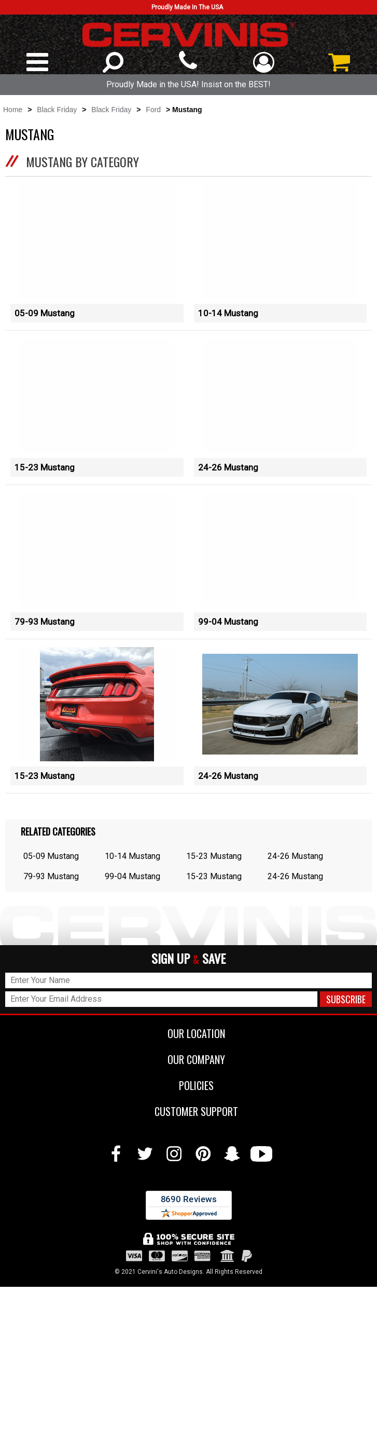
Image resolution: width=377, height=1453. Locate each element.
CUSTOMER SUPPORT (188, 1277)
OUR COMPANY (188, 1225)
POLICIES (188, 1251)
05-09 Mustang (45, 313)
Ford (153, 109)
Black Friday (57, 109)
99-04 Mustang (228, 704)
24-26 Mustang (228, 509)
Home (12, 109)
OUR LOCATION (188, 1199)
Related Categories (58, 997)
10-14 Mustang (228, 313)
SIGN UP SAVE (188, 1125)
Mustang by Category (82, 161)
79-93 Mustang (45, 704)
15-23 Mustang (45, 509)
